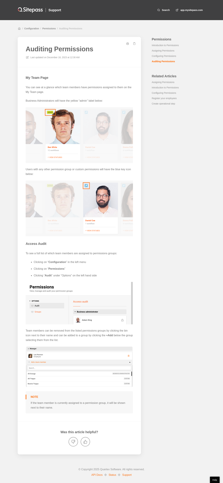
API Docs (97, 475)
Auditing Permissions (70, 28)
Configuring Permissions (164, 56)
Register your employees (164, 98)
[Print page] (127, 43)
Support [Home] (54, 10)
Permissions (49, 28)
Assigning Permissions (163, 50)
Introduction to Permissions (165, 45)
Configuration (31, 28)
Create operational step (163, 103)
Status (112, 475)
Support (127, 475)
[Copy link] (134, 43)
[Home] (30, 10)
